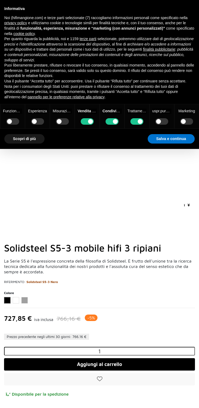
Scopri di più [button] (24, 139)
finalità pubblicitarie (159, 49)
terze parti (88, 39)
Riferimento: (15, 282)
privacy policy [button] (15, 23)
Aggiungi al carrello (99, 364)
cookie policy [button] (24, 34)
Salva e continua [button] (171, 139)
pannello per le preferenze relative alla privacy (66, 97)
